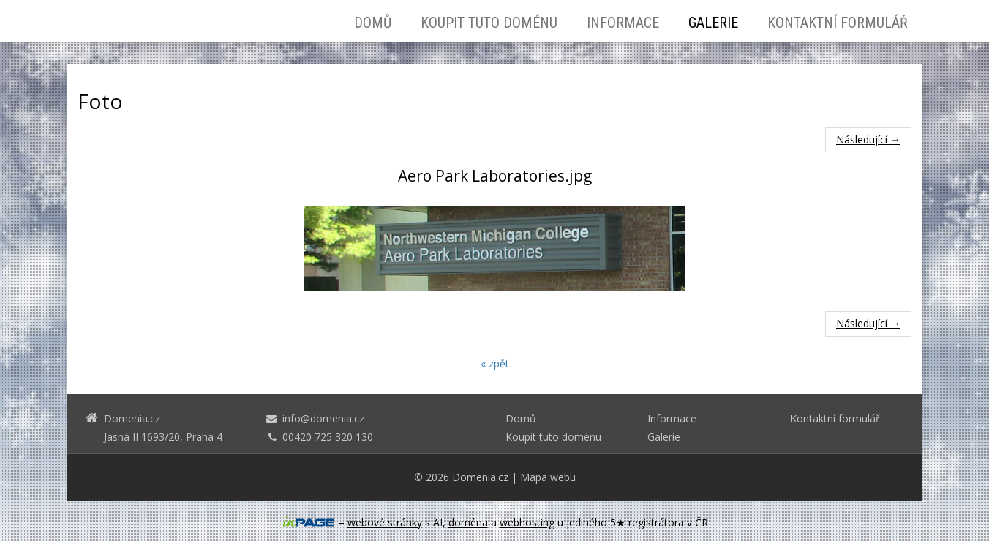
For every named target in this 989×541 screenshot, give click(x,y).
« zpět (495, 363)
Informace (623, 22)
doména (468, 522)
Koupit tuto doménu (489, 22)
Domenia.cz (480, 477)
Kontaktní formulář (837, 22)
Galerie (713, 22)
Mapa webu (548, 477)
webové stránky (384, 522)
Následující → (868, 139)
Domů (372, 22)
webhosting (527, 522)
